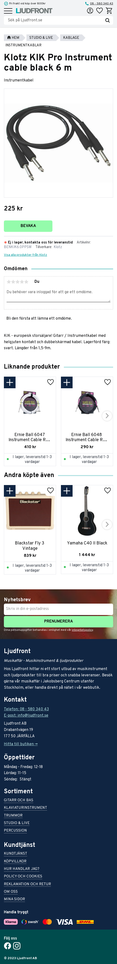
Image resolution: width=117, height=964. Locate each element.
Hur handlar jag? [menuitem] (21, 869)
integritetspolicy (82, 630)
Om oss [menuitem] (11, 892)
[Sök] (107, 20)
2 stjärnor (13, 282)
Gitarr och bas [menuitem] (18, 801)
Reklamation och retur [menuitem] (27, 885)
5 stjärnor (26, 282)
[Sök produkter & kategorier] (55, 20)
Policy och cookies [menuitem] (23, 877)
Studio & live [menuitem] (17, 823)
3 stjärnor (17, 282)
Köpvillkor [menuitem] (15, 862)
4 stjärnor (22, 282)
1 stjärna (9, 282)
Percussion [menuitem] (15, 831)
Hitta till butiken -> (21, 744)
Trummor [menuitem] (13, 816)
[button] (8, 11)
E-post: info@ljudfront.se (26, 715)
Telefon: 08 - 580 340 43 (26, 709)
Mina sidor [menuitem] (14, 900)
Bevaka (28, 226)
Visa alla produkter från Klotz (25, 255)
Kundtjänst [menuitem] (15, 854)
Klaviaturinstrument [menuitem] (25, 808)
